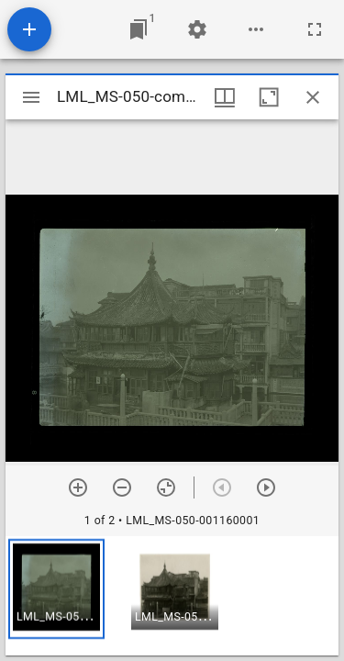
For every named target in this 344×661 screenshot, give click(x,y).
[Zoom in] (78, 487)
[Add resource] (29, 29)
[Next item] (266, 487)
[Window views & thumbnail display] (225, 97)
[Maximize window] (269, 97)
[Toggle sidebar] (31, 97)
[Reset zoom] (166, 487)
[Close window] (313, 97)
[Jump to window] (139, 29)
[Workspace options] (256, 29)
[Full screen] (315, 29)
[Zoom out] (122, 487)
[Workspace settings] (197, 29)
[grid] (172, 595)
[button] (56, 588)
